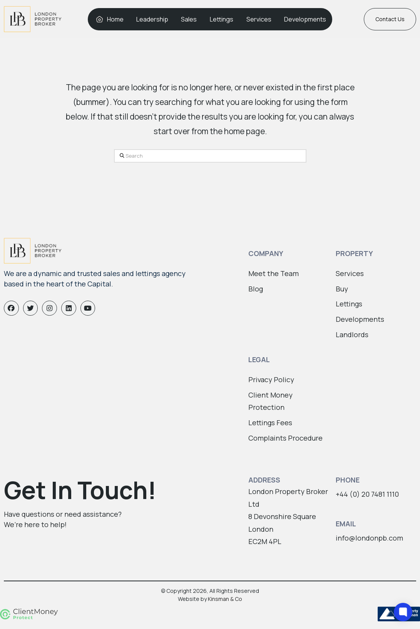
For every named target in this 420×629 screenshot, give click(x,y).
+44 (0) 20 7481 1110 (367, 494)
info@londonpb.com (369, 537)
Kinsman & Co (225, 598)
